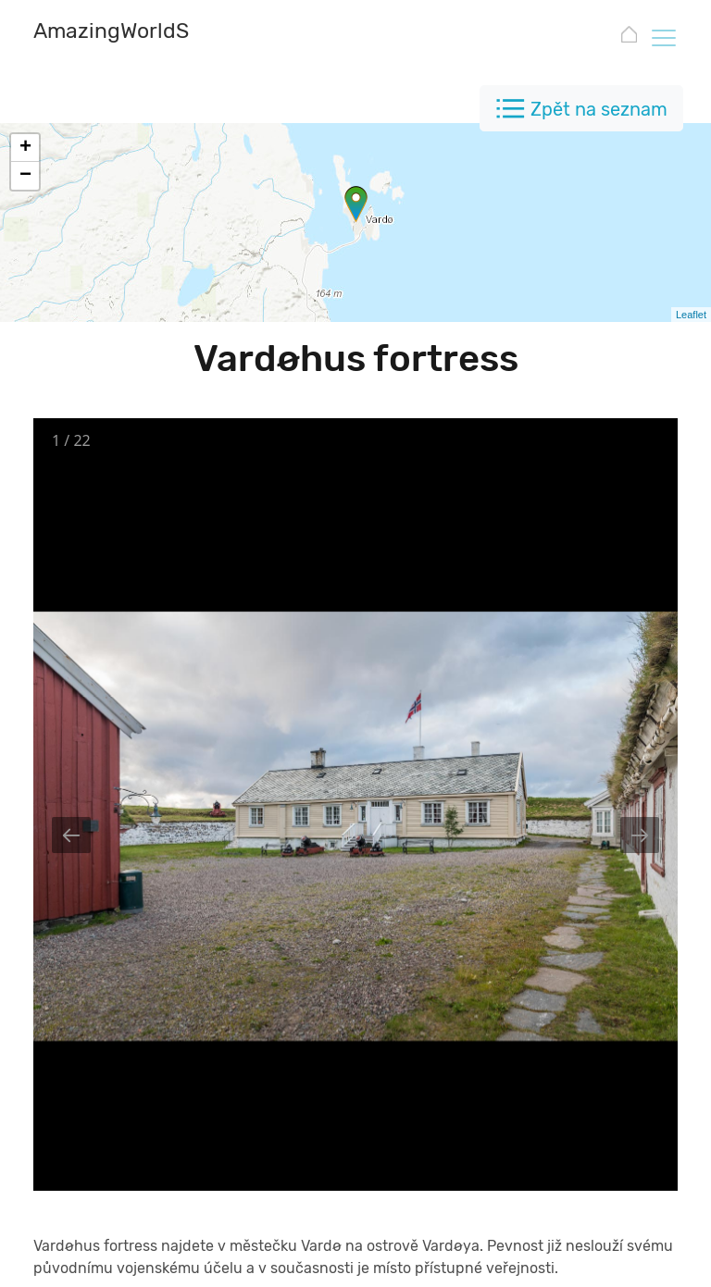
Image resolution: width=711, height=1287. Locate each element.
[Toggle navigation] (663, 37)
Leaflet (691, 314)
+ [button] (25, 148)
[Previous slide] (71, 835)
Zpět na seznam (598, 109)
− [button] (25, 176)
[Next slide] (639, 835)
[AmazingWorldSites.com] (153, 33)
